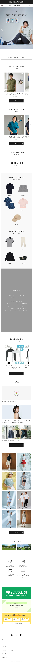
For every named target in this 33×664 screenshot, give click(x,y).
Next (31, 29)
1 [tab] (13, 50)
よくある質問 (5, 643)
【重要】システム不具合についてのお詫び (16, 1)
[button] (30, 86)
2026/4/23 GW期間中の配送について (16, 57)
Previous (1, 29)
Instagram (16, 532)
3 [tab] (15, 50)
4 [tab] (16, 50)
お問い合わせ (5, 657)
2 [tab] (14, 50)
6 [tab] (18, 50)
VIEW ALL (16, 100)
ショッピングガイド (6, 639)
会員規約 (4, 646)
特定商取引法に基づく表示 (7, 650)
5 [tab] (17, 50)
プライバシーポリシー (6, 653)
